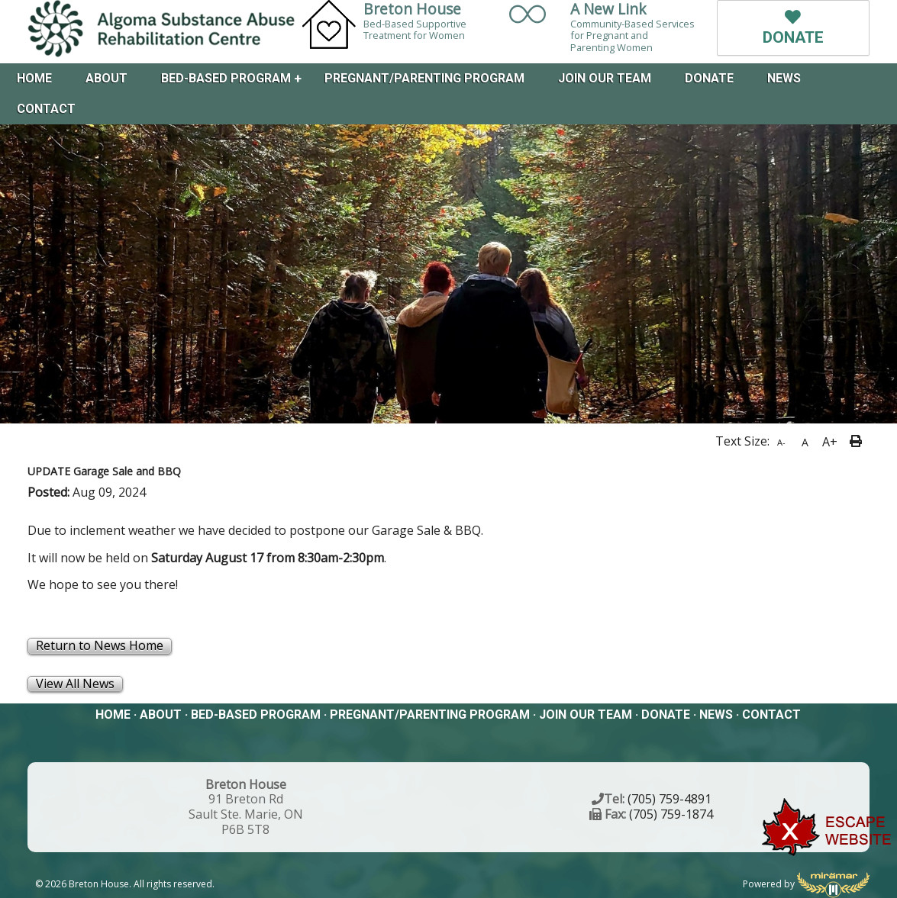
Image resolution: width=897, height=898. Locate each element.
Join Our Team (604, 78)
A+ (829, 441)
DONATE (793, 28)
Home (34, 78)
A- (781, 442)
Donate (709, 78)
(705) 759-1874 (671, 814)
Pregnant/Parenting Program (424, 78)
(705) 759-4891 (669, 798)
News (784, 78)
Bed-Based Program (226, 78)
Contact (46, 108)
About (106, 78)
